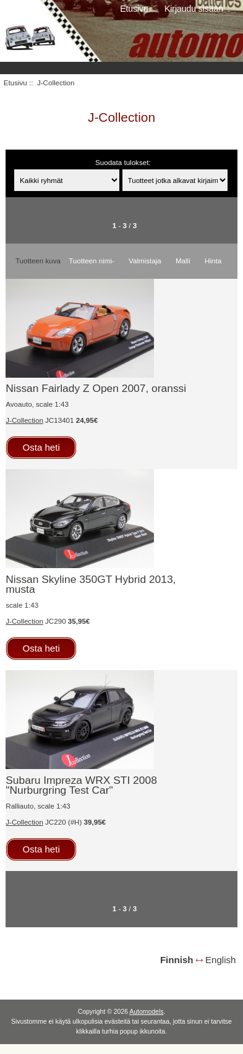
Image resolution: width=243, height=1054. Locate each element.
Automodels (146, 1011)
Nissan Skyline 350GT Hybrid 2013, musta (91, 584)
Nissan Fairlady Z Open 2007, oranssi (96, 388)
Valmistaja (145, 261)
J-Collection (24, 420)
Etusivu (134, 9)
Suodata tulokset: (123, 162)
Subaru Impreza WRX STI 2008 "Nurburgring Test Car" (81, 785)
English (220, 959)
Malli (183, 261)
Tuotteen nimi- (91, 261)
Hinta (213, 261)
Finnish (177, 959)
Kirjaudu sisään (193, 9)
